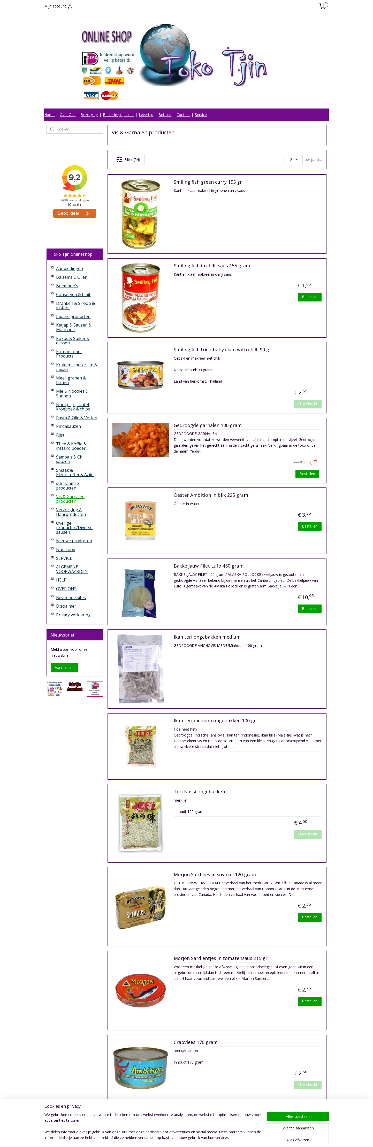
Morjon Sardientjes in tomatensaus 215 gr (221, 958)
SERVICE (64, 558)
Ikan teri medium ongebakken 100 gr (215, 721)
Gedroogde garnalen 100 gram (208, 425)
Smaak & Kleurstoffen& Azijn (75, 472)
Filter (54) (128, 159)
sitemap (172, 1138)
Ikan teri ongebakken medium (207, 637)
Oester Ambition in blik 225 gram (211, 495)
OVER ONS (66, 589)
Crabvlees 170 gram (196, 1042)
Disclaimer (66, 606)
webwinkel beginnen (202, 1138)
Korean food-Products (69, 354)
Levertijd (146, 114)
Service (201, 114)
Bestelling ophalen (118, 114)
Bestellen (309, 296)
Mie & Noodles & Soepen (72, 393)
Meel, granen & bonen (71, 380)
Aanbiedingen (69, 268)
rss (183, 1138)
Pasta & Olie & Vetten (76, 418)
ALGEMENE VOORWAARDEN (72, 569)
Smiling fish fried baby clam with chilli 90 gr (222, 350)
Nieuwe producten (74, 541)
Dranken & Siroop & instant (75, 305)
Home (49, 114)
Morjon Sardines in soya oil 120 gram (215, 875)
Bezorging (89, 114)
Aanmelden (64, 667)
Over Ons (67, 114)
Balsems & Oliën (71, 277)
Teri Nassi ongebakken (199, 792)
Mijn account (58, 6)
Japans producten (73, 316)
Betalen (164, 114)
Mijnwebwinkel (247, 1138)
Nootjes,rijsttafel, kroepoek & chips (73, 407)
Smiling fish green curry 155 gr (208, 182)
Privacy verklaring (73, 615)
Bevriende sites (71, 597)
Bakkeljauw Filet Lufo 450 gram (208, 566)
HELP (61, 580)
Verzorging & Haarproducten (71, 512)
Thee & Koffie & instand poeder (71, 446)
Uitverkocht (307, 403)
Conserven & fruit (73, 294)
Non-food (65, 549)
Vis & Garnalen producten (70, 499)
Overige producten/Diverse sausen (74, 527)
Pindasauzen (68, 426)
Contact (183, 114)
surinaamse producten (67, 486)
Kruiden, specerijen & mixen (76, 367)
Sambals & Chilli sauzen (71, 459)
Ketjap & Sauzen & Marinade (74, 327)
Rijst (60, 435)
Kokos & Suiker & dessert (72, 341)
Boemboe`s (67, 286)
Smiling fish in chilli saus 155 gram (212, 266)
